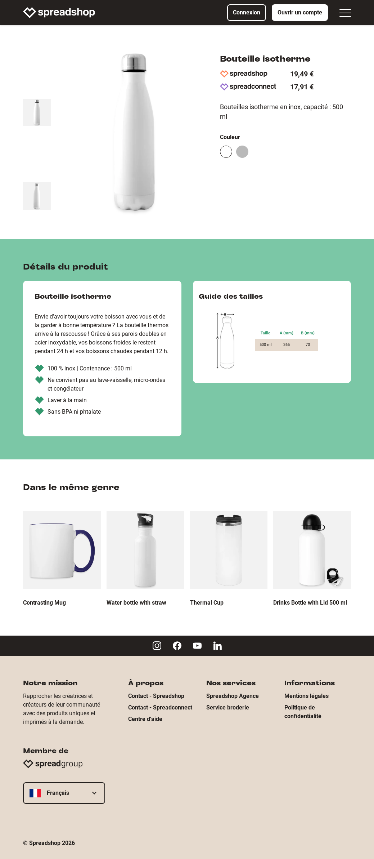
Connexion (246, 12)
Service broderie (227, 707)
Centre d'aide (145, 719)
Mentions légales (306, 696)
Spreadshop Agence (232, 696)
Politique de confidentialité (302, 712)
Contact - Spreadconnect (160, 707)
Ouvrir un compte (300, 12)
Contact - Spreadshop (156, 696)
